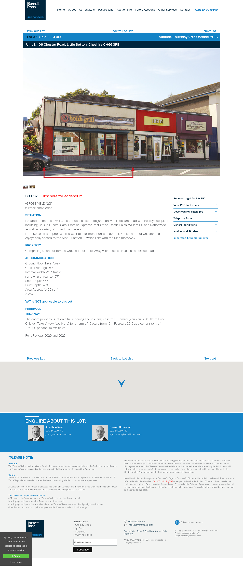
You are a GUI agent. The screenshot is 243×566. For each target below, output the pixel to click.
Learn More (16, 562)
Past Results (105, 9)
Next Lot (210, 31)
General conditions (185, 232)
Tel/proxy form (182, 226)
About (72, 9)
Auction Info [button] (124, 9)
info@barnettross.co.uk (140, 532)
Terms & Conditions (145, 539)
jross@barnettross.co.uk (58, 442)
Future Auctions (145, 9)
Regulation (128, 542)
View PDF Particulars (186, 212)
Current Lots (87, 9)
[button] (121, 391)
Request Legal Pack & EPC (189, 206)
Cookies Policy (161, 539)
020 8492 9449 (206, 9)
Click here (49, 204)
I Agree (16, 556)
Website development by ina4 (187, 541)
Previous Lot (36, 31)
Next (215, 105)
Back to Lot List (122, 31)
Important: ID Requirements (190, 245)
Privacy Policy (129, 539)
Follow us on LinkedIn (192, 530)
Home (61, 9)
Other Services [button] (167, 9)
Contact (185, 9)
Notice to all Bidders (186, 239)
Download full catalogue (188, 219)
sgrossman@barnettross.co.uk (126, 442)
